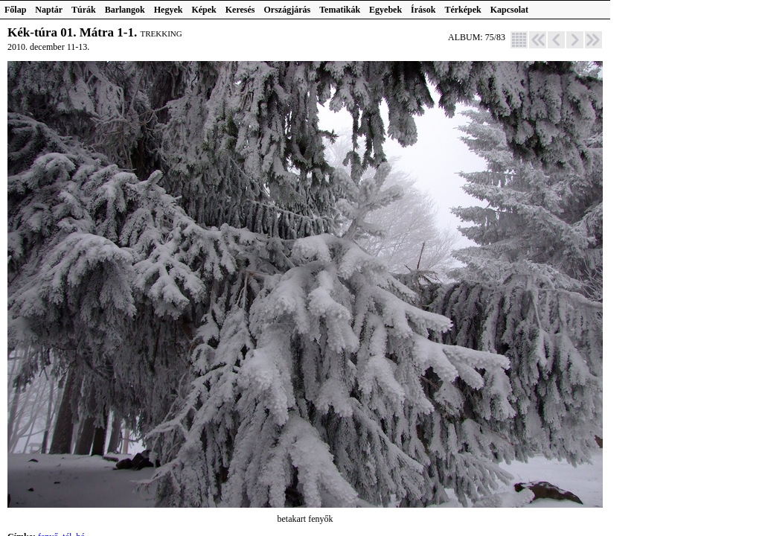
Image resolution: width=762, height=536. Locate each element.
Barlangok (125, 9)
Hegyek (168, 9)
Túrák (83, 9)
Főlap (15, 9)
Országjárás (287, 9)
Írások (423, 9)
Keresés (240, 9)
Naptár (49, 9)
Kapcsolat (509, 9)
